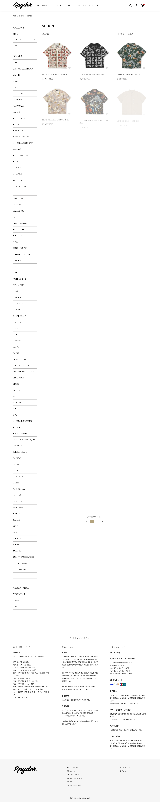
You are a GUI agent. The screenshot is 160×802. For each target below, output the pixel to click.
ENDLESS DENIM (19, 186)
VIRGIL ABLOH (19, 594)
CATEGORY (57, 5)
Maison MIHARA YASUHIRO (24, 371)
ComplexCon (18, 149)
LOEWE (16, 353)
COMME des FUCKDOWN (23, 143)
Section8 (16, 520)
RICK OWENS (18, 477)
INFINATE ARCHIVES (21, 254)
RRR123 (16, 483)
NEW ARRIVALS (42, 5)
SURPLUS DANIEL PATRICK (23, 557)
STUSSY (16, 544)
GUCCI (15, 242)
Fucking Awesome (20, 223)
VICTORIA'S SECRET (21, 588)
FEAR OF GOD (18, 211)
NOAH (15, 415)
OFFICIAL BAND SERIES (22, 421)
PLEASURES (17, 446)
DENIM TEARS (18, 168)
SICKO (15, 526)
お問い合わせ (124, 771)
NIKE (15, 409)
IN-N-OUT (17, 260)
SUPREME (17, 551)
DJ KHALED (17, 174)
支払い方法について (73, 775)
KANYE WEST (18, 304)
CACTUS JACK (18, 106)
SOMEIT (16, 532)
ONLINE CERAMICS (20, 433)
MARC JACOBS (18, 378)
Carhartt (16, 112)
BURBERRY (17, 100)
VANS (15, 582)
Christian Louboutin (21, 137)
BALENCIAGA (18, 93)
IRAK (15, 273)
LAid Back (17, 341)
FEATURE (17, 205)
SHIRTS (29, 16)
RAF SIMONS (18, 470)
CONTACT (93, 5)
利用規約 (69, 782)
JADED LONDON (19, 279)
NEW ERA (17, 402)
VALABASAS (17, 575)
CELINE (16, 124)
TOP (14, 16)
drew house (17, 180)
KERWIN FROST (19, 316)
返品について (71, 771)
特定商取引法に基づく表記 (75, 778)
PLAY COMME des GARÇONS (24, 439)
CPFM (15, 161)
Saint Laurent (18, 501)
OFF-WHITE (17, 427)
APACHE (16, 75)
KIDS (15, 45)
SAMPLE (16, 514)
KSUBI (15, 328)
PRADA (16, 464)
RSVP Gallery (18, 495)
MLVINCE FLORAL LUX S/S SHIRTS (130, 75)
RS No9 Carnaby (19, 489)
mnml (15, 396)
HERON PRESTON (20, 248)
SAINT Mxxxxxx (19, 507)
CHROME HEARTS (20, 130)
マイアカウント (125, 767)
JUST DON (17, 297)
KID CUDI (17, 322)
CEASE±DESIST (19, 118)
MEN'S (21, 16)
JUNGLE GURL (18, 285)
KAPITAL (16, 310)
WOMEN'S (17, 40)
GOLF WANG (18, 235)
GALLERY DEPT (19, 229)
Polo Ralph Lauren (20, 452)
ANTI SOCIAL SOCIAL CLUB (24, 69)
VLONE (16, 600)
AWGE (15, 87)
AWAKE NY (17, 81)
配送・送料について (73, 767)
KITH (15, 334)
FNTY (15, 217)
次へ (102, 521)
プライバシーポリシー (74, 786)
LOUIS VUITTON (19, 359)
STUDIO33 (17, 538)
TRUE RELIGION (19, 569)
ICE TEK (16, 266)
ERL (14, 192)
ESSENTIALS (18, 198)
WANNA (16, 606)
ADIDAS (16, 62)
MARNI (16, 384)
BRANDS (80, 5)
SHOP (70, 5)
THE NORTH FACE (20, 563)
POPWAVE (17, 458)
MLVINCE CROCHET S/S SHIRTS (54, 75)
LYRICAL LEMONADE (21, 365)
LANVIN (16, 347)
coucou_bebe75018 (20, 155)
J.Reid (15, 291)
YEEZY (15, 612)
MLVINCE (17, 390)
